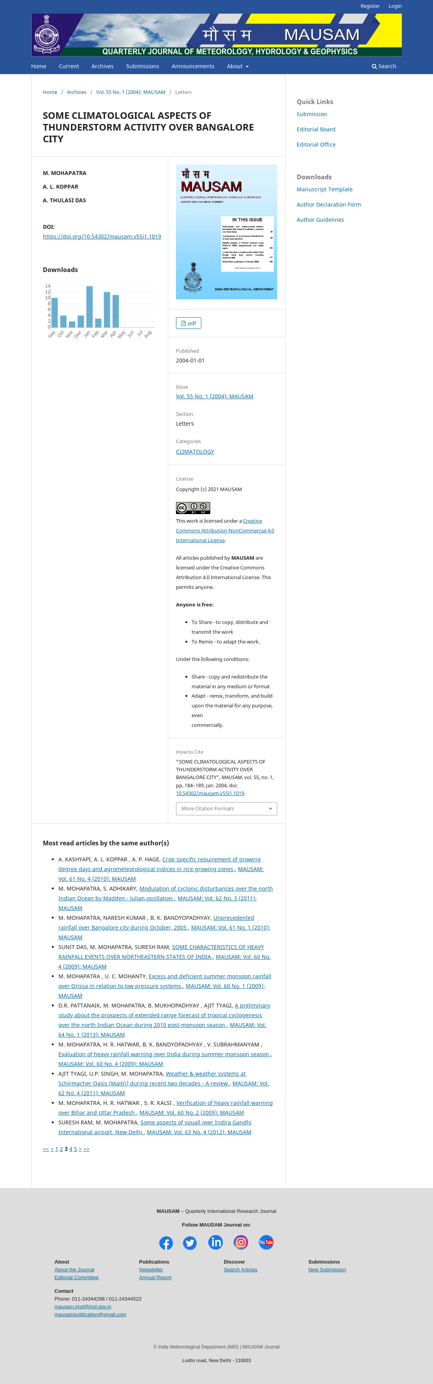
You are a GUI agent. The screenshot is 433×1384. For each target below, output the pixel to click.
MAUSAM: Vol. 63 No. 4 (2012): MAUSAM (199, 1132)
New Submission (327, 1270)
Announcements (193, 66)
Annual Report (155, 1277)
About (235, 66)
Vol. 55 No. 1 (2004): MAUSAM (130, 91)
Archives (103, 66)
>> (86, 1148)
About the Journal (74, 1270)
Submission (312, 114)
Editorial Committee (77, 1277)
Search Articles (241, 1270)
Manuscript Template (325, 189)
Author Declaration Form (329, 204)
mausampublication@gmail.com (90, 1314)
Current (69, 66)
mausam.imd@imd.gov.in (83, 1307)
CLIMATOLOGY (195, 451)
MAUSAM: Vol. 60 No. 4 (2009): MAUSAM (110, 1064)
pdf (191, 323)
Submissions (142, 66)
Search (384, 66)
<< (46, 1148)
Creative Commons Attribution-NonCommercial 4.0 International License (225, 530)
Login (395, 5)
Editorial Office (316, 144)
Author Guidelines (320, 219)
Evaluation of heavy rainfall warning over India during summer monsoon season (164, 1054)
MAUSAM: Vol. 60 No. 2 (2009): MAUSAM (191, 1112)
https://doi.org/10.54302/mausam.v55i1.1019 (102, 236)
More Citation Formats (207, 808)
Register (370, 5)
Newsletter (151, 1270)
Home (38, 66)
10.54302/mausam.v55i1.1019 (210, 793)
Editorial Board (316, 129)
